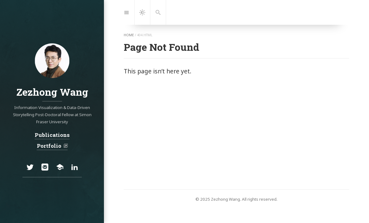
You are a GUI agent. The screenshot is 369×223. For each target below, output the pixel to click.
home (129, 35)
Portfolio (49, 145)
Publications (52, 134)
